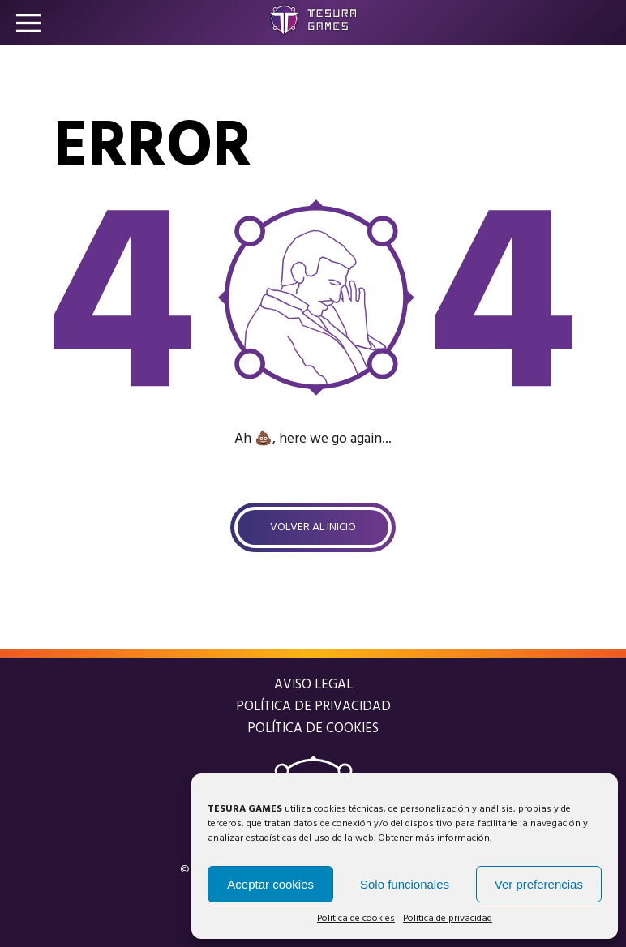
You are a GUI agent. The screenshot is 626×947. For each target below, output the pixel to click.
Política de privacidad (447, 919)
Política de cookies (356, 919)
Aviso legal (313, 685)
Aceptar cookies (270, 884)
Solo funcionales (404, 884)
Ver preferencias (539, 884)
